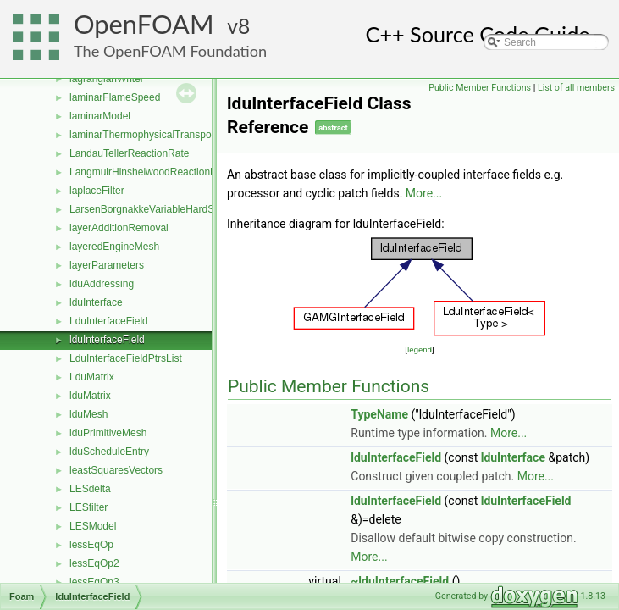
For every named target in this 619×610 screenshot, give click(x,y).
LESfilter (88, 507)
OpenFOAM (144, 24)
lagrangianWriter (106, 79)
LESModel (92, 526)
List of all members (576, 87)
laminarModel (99, 116)
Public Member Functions (479, 87)
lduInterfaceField (107, 340)
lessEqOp (91, 545)
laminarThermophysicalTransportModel (157, 135)
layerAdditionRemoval (119, 228)
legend (419, 349)
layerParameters (106, 265)
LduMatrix (91, 377)
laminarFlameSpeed (114, 97)
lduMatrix (90, 396)
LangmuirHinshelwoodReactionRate (150, 172)
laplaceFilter (96, 191)
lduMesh (88, 414)
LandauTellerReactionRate (129, 153)
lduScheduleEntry (109, 452)
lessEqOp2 (94, 563)
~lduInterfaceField (400, 581)
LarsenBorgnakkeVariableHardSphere (154, 209)
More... (424, 193)
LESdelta (90, 489)
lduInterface (96, 302)
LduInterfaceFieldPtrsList (125, 358)
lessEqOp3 (94, 582)
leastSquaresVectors (116, 470)
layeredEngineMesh (114, 246)
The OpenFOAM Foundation (170, 51)
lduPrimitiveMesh (107, 433)
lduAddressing (101, 284)
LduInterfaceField (108, 321)
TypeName (379, 414)
